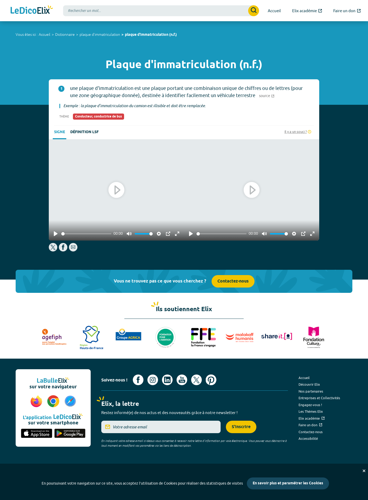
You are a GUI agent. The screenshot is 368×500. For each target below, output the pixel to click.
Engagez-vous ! (310, 405)
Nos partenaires (311, 391)
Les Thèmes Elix (311, 411)
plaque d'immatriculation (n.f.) (151, 34)
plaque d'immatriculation (100, 34)
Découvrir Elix (309, 384)
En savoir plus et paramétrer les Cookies (288, 483)
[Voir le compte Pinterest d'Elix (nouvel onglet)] (211, 380)
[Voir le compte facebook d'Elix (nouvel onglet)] (138, 380)
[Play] (55, 233)
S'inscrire (241, 427)
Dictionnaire (65, 34)
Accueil (44, 34)
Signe (59, 132)
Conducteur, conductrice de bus (98, 116)
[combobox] (161, 10)
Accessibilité (308, 438)
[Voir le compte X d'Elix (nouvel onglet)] (196, 380)
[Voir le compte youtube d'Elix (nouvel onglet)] (182, 380)
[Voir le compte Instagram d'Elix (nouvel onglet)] (152, 380)
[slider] (86, 233)
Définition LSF (84, 132)
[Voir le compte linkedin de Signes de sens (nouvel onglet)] (167, 380)
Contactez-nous (233, 281)
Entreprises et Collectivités (319, 398)
